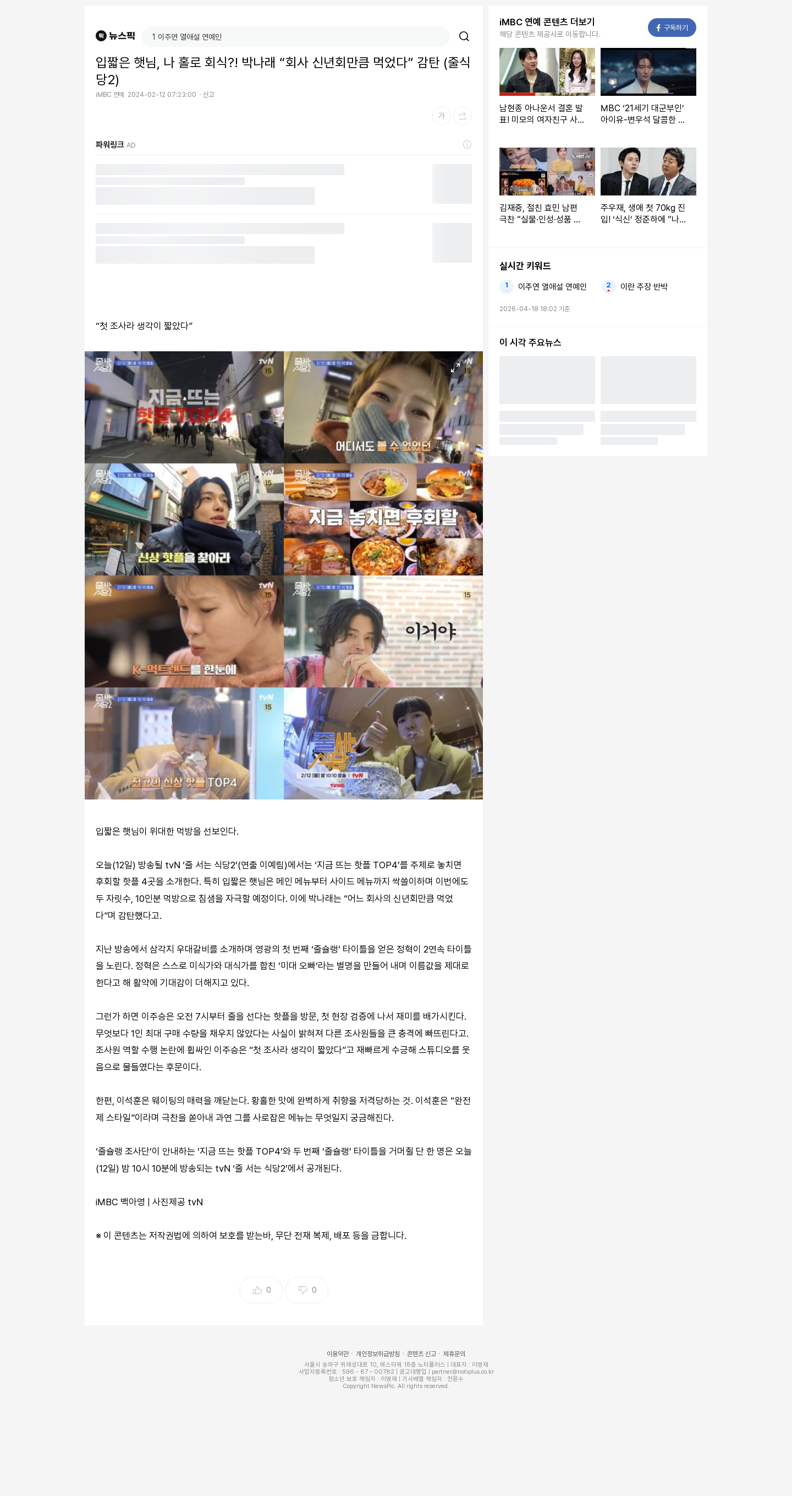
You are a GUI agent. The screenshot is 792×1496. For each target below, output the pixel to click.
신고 (208, 95)
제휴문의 (454, 1354)
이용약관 (338, 1354)
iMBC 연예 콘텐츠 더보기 (547, 22)
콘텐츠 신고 (421, 1354)
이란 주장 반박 (644, 287)
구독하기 (672, 28)
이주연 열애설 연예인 (552, 287)
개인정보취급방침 (378, 1354)
